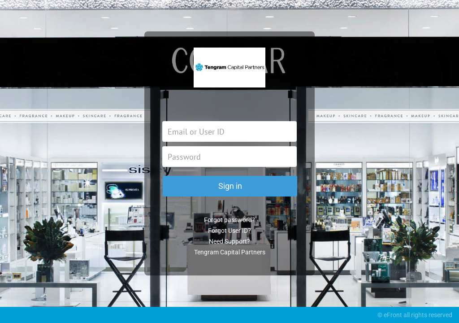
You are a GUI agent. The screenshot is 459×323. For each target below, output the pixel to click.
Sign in (230, 186)
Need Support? (229, 241)
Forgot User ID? (229, 230)
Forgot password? (229, 219)
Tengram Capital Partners (229, 252)
